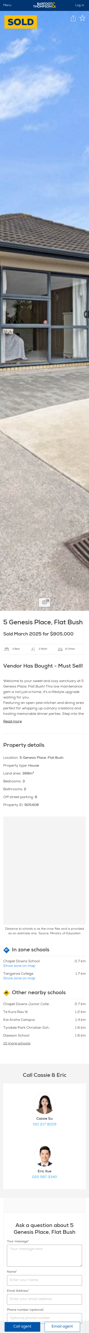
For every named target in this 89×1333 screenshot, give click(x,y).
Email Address (17, 1291)
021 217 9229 (44, 1124)
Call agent (22, 1327)
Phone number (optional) (25, 1310)
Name (11, 1272)
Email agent (62, 1327)
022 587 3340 (44, 1177)
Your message (17, 1241)
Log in (79, 5)
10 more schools (16, 1044)
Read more (12, 722)
